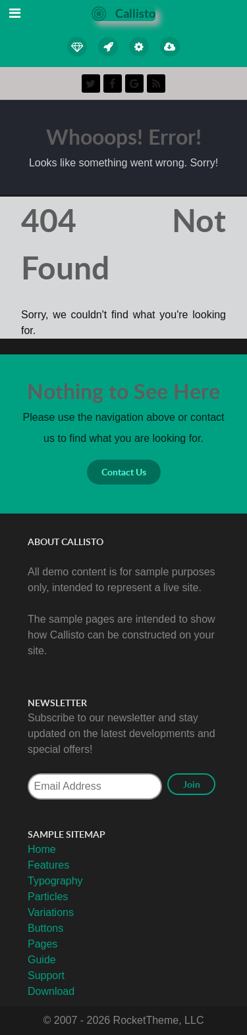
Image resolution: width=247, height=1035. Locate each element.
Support (46, 975)
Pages (42, 944)
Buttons (45, 928)
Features (48, 865)
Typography (55, 880)
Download (51, 991)
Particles (48, 896)
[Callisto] (123, 12)
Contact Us (123, 471)
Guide (42, 959)
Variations (51, 912)
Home (42, 849)
